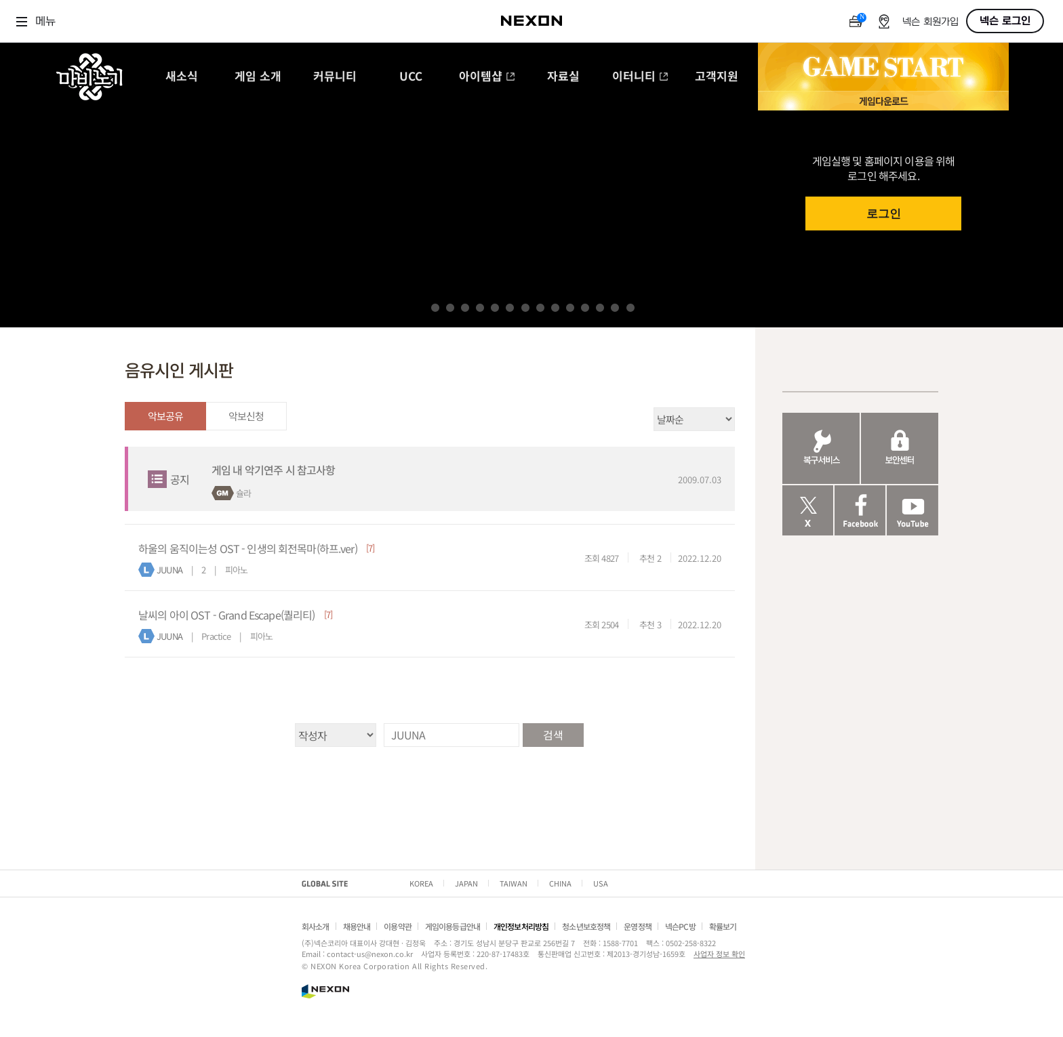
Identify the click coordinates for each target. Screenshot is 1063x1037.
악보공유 (166, 416)
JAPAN (466, 883)
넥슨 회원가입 (930, 22)
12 (600, 308)
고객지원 (716, 77)
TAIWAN (513, 883)
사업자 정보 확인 (719, 953)
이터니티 (640, 77)
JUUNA (169, 569)
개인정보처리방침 (521, 926)
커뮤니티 (335, 77)
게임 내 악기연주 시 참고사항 (273, 470)
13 (615, 308)
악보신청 (246, 416)
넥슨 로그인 (1005, 21)
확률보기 (723, 926)
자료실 (563, 77)
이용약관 (398, 926)
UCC (410, 77)
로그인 (883, 213)
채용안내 (357, 926)
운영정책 (637, 926)
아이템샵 (487, 77)
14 (630, 308)
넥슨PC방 (680, 926)
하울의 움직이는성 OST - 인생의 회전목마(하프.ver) (247, 548)
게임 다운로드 (883, 100)
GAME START (883, 67)
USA (600, 883)
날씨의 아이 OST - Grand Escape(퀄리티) (226, 615)
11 (585, 308)
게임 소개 (258, 77)
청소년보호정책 (586, 926)
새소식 (181, 77)
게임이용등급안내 (452, 926)
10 (570, 308)
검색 (552, 735)
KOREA (421, 883)
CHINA (560, 883)
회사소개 (315, 926)
